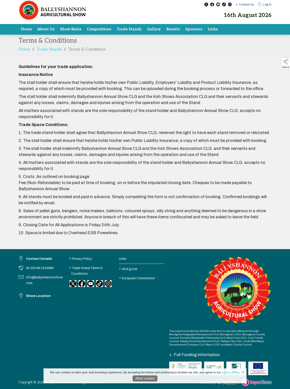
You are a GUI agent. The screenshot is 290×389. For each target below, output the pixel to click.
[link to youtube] (90, 283)
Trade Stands (49, 50)
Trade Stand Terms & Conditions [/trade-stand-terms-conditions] (85, 270)
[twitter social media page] (206, 4)
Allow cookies (145, 378)
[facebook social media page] (212, 4)
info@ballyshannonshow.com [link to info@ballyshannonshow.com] (44, 280)
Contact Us (246, 4)
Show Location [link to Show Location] (38, 296)
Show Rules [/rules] (70, 29)
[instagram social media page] (230, 4)
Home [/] (26, 29)
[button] (285, 63)
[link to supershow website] (256, 382)
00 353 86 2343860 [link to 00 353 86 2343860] (40, 268)
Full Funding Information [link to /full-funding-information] (194, 355)
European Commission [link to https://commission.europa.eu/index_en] (137, 277)
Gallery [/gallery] (154, 29)
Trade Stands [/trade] (129, 29)
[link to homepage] (53, 10)
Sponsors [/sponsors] (193, 29)
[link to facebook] (81, 283)
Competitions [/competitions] (99, 29)
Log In (264, 4)
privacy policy (230, 372)
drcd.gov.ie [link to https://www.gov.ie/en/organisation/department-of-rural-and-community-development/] (128, 268)
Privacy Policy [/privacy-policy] (80, 258)
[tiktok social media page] (224, 4)
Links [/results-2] (213, 29)
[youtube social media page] (218, 4)
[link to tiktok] (99, 283)
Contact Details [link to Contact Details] (39, 258)
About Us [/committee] (46, 29)
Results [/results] (173, 29)
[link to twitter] (73, 283)
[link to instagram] (108, 283)
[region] (145, 150)
